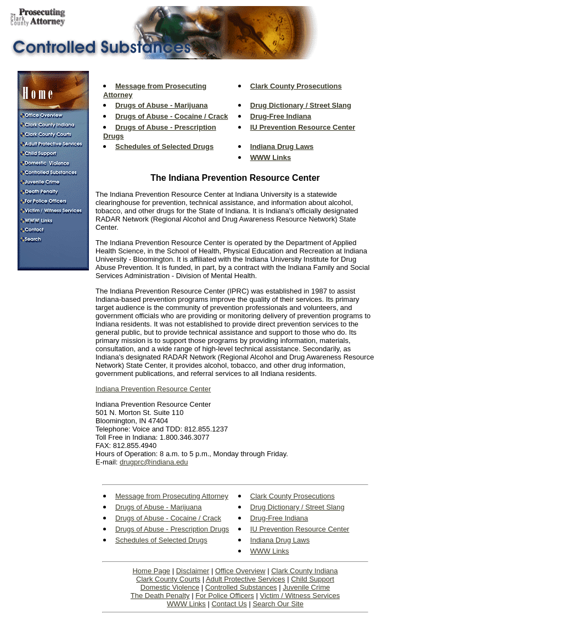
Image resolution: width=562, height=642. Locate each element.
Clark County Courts (168, 579)
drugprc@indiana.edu (154, 462)
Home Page (151, 571)
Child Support (312, 579)
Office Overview (240, 571)
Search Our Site (278, 604)
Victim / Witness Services (300, 595)
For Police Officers (224, 595)
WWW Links (186, 604)
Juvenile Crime (306, 587)
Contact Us (228, 604)
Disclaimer (193, 571)
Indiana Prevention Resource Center (153, 389)
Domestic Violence (169, 587)
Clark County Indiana (304, 571)
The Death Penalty (160, 595)
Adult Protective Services (245, 579)
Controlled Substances (241, 587)
